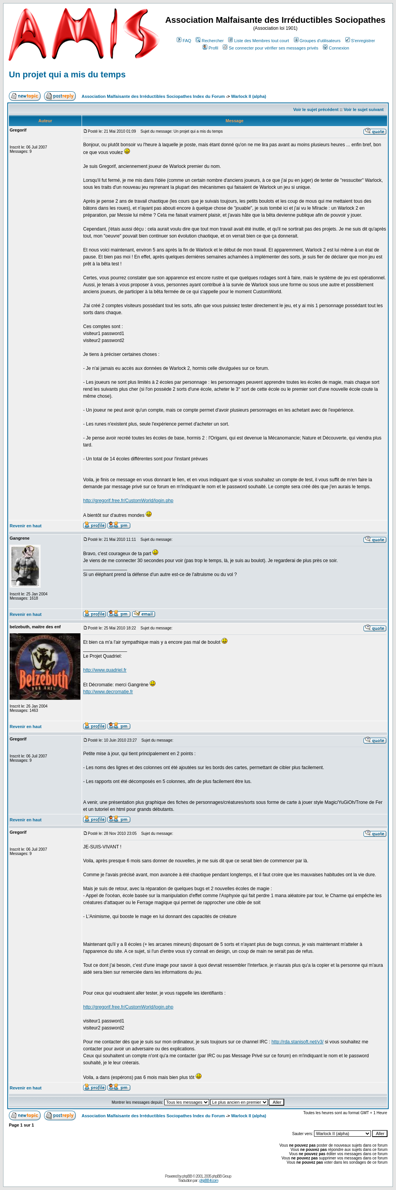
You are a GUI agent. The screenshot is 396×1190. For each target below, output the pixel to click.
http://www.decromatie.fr (108, 691)
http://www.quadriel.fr (104, 670)
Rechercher (210, 40)
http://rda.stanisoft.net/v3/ (297, 1042)
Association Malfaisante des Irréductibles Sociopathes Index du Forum (153, 96)
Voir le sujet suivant (364, 109)
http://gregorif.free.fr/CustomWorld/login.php (128, 500)
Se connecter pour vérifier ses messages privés (270, 48)
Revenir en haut (26, 525)
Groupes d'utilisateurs (317, 40)
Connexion (336, 48)
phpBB (187, 1176)
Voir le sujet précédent (315, 109)
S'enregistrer (360, 40)
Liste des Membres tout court (258, 40)
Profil (210, 48)
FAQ (184, 40)
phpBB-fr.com (208, 1180)
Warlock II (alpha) (248, 96)
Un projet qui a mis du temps (67, 74)
